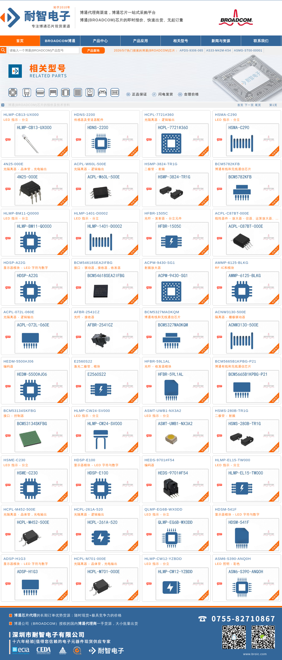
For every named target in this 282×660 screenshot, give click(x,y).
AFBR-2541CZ (87, 312)
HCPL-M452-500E (20, 509)
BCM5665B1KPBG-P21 (235, 361)
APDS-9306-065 (191, 50)
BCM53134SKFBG (20, 411)
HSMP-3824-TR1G (161, 164)
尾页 (258, 105)
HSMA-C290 (226, 115)
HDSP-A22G (15, 263)
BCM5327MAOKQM (162, 312)
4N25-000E (14, 164)
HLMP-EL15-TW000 (232, 460)
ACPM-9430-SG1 (160, 263)
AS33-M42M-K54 (218, 50)
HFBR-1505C (156, 213)
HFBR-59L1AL (157, 361)
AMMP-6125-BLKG (231, 263)
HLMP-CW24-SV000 (92, 411)
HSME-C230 (14, 460)
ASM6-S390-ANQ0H (233, 559)
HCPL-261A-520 (88, 509)
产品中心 (100, 41)
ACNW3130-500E (230, 312)
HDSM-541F (226, 509)
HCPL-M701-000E (90, 559)
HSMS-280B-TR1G (231, 411)
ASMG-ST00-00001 (248, 50)
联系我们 (261, 41)
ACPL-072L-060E (19, 312)
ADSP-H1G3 (15, 559)
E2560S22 (83, 361)
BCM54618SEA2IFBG (93, 263)
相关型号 (180, 41)
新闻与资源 (221, 41)
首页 (20, 41)
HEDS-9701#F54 (159, 460)
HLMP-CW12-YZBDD (163, 559)
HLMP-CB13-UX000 (21, 115)
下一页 (249, 105)
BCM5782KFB (227, 164)
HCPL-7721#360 (159, 115)
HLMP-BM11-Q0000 (21, 213)
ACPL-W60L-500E (90, 164)
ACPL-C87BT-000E (232, 213)
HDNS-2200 (84, 115)
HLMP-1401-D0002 (91, 213)
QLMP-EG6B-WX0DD (164, 509)
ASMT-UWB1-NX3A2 (163, 411)
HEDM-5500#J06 (19, 361)
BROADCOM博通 (60, 41)
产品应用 (140, 41)
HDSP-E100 (84, 460)
